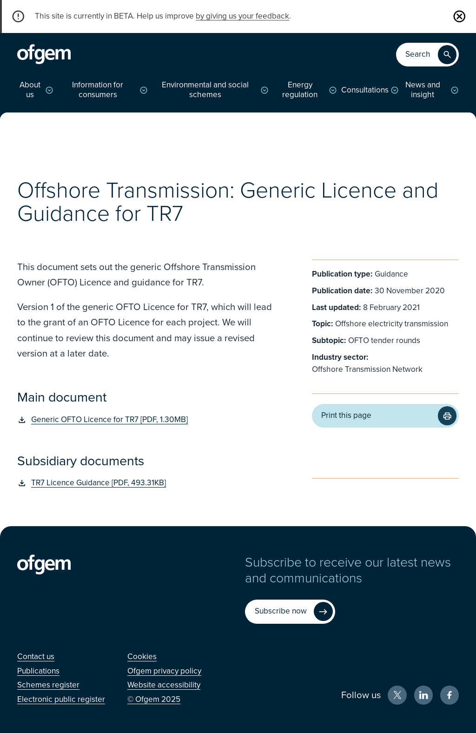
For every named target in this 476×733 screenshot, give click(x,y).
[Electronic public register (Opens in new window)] (61, 699)
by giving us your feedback (242, 16)
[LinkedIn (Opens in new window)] (423, 695)
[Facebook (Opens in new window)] (449, 695)
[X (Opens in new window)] (397, 695)
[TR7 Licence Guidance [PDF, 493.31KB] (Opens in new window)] (146, 483)
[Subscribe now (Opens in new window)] (290, 612)
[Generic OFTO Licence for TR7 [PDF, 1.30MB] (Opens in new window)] (146, 420)
